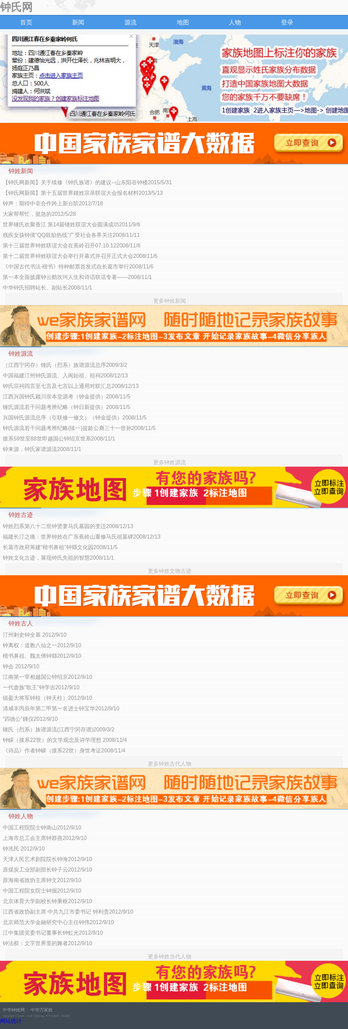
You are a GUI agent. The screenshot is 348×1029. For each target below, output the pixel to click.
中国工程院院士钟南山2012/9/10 (42, 827)
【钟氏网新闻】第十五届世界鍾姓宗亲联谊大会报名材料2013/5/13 (83, 193)
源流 (130, 22)
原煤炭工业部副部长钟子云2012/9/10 (47, 870)
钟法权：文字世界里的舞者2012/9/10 (47, 943)
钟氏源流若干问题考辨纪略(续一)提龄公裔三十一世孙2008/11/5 (79, 428)
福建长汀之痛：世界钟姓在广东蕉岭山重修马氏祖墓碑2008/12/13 (81, 537)
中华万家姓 (42, 1009)
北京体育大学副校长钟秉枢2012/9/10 (47, 901)
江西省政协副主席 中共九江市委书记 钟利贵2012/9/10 (68, 912)
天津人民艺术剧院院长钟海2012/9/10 (47, 859)
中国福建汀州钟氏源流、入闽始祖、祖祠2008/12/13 (65, 375)
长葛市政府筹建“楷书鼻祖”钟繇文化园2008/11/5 (60, 547)
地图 (183, 22)
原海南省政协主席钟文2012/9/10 (42, 880)
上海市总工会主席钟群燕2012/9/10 (45, 838)
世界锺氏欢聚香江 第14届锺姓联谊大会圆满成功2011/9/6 (71, 224)
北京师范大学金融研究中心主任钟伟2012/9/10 (58, 922)
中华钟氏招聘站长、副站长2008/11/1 (47, 288)
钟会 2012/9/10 (21, 666)
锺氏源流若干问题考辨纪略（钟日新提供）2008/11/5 (66, 407)
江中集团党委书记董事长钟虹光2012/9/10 (53, 933)
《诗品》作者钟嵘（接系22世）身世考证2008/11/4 (64, 750)
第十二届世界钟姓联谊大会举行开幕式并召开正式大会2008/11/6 (80, 256)
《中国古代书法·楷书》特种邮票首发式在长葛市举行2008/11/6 (78, 266)
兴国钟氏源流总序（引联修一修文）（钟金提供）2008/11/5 (74, 417)
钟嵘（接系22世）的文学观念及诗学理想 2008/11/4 (65, 740)
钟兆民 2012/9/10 (24, 849)
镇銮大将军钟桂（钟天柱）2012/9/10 (47, 698)
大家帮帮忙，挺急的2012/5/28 (39, 214)
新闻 (78, 22)
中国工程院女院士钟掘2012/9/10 (42, 891)
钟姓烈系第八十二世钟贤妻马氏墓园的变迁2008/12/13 (68, 526)
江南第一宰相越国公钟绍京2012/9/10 (47, 677)
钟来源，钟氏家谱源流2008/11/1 (42, 449)
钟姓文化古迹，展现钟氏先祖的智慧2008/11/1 (58, 558)
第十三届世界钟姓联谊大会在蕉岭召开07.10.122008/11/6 (71, 245)
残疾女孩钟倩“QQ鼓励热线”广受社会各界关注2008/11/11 (71, 235)
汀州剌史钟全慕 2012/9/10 (35, 635)
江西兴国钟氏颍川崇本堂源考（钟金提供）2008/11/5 (66, 396)
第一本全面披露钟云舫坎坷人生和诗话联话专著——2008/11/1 (77, 277)
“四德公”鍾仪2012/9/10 (30, 719)
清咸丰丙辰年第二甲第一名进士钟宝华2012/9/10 (61, 708)
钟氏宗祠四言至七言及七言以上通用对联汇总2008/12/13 (71, 386)
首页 (26, 22)
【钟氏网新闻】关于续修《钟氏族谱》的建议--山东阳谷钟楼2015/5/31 (87, 182)
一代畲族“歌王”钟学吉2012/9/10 (41, 687)
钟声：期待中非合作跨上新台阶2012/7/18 (53, 203)
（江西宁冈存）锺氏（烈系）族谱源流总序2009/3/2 (65, 365)
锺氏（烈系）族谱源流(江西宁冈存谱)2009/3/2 (59, 729)
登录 (287, 22)
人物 (235, 22)
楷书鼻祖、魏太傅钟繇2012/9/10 (42, 656)
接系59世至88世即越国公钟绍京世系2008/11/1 (59, 439)
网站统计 (11, 1021)
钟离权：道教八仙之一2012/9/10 (42, 645)
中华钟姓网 (14, 1009)
